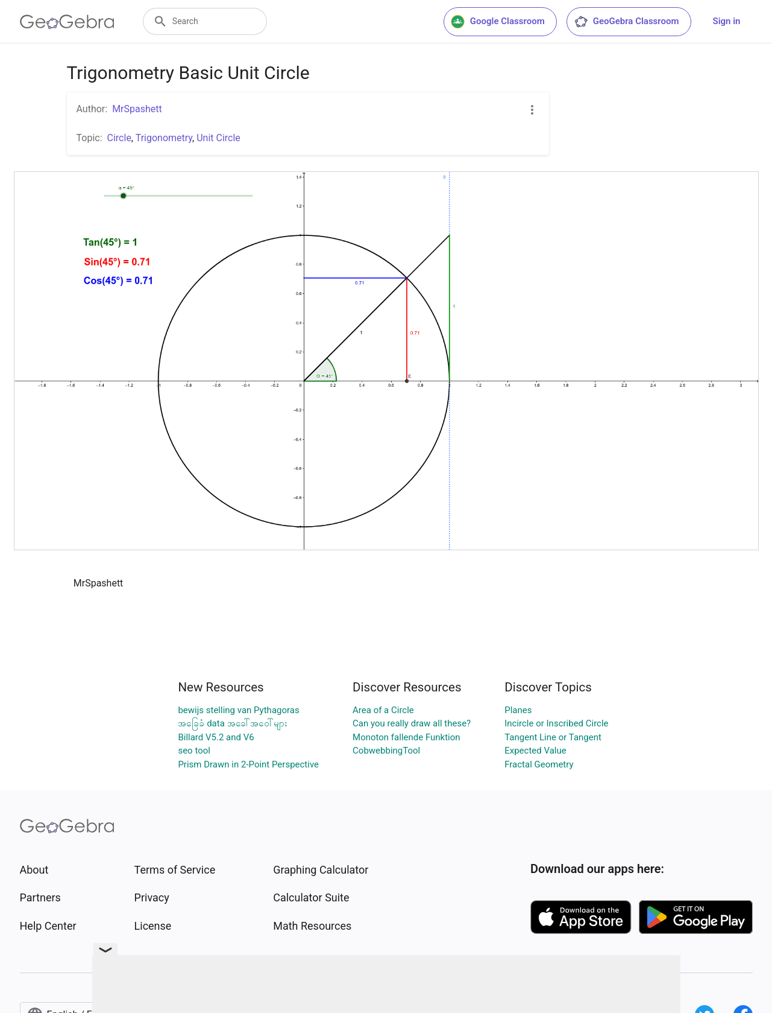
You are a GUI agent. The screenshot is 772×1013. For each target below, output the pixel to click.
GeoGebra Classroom (626, 21)
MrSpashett (137, 109)
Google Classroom (498, 21)
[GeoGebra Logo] (67, 21)
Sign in (727, 21)
